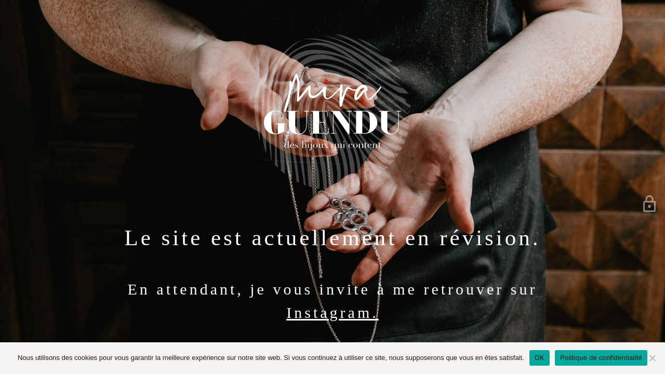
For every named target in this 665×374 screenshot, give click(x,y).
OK (539, 358)
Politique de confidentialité (601, 358)
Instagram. (332, 312)
